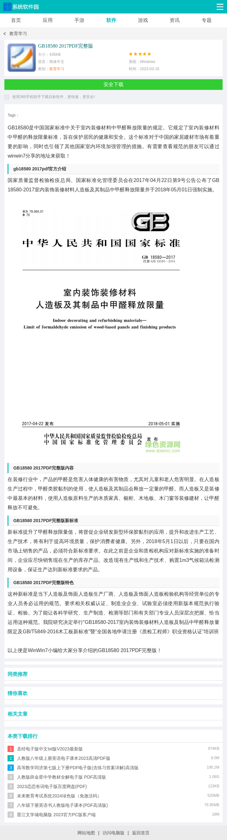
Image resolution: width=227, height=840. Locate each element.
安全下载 (113, 84)
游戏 (143, 20)
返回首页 (141, 832)
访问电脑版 (113, 832)
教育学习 (18, 33)
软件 (111, 20)
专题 (207, 20)
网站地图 (86, 832)
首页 (16, 20)
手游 (79, 20)
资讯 (175, 20)
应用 (48, 20)
